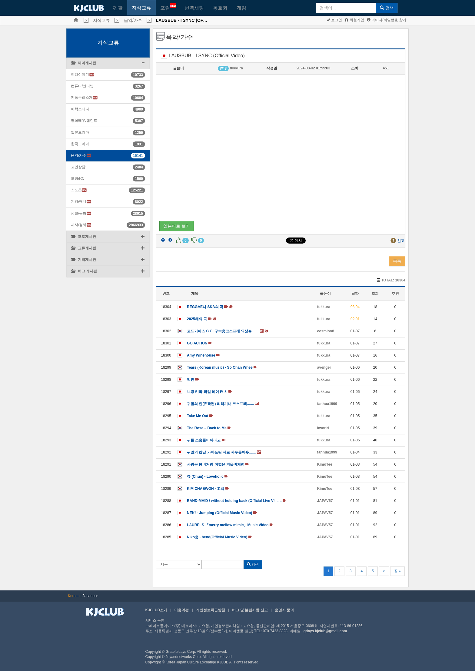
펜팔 (118, 7)
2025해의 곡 (201, 319)
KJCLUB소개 (156, 610)
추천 (395, 293)
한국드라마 (80, 144)
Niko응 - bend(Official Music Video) (219, 537)
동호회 (220, 7)
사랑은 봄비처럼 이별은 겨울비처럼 (218, 464)
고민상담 (78, 167)
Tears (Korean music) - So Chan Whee (222, 367)
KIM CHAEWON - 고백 (208, 489)
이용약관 (181, 610)
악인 (193, 379)
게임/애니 (81, 201)
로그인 (334, 20)
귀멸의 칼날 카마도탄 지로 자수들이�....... (224, 452)
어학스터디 (80, 109)
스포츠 (79, 190)
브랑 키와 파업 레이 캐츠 (209, 392)
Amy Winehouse (203, 355)
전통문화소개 (84, 97)
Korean (74, 596)
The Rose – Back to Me (209, 428)
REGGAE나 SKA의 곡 (210, 307)
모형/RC (78, 178)
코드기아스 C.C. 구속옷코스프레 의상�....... (227, 331)
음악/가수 (133, 20)
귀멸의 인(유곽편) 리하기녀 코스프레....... (223, 404)
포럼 (168, 6)
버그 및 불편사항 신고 (250, 610)
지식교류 (141, 7)
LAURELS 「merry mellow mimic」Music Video (230, 525)
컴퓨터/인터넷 (82, 86)
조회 (375, 293)
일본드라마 (80, 132)
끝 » (397, 571)
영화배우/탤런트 (84, 120)
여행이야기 (82, 74)
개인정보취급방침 (210, 610)
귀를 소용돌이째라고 (206, 440)
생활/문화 (81, 213)
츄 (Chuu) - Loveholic (207, 476)
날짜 (355, 293)
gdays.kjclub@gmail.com (325, 631)
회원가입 (354, 20)
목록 (397, 261)
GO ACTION (199, 343)
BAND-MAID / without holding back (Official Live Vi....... (236, 501)
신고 (400, 241)
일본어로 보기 (176, 226)
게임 (241, 7)
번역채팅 (194, 7)
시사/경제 (81, 225)
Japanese (90, 596)
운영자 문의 (284, 610)
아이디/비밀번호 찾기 (386, 20)
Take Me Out (200, 416)
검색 (387, 7)
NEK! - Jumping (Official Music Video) (222, 513)
